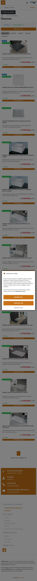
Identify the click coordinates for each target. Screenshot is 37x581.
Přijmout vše (18, 297)
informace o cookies (26, 282)
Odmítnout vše (18, 303)
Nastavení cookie (18, 307)
